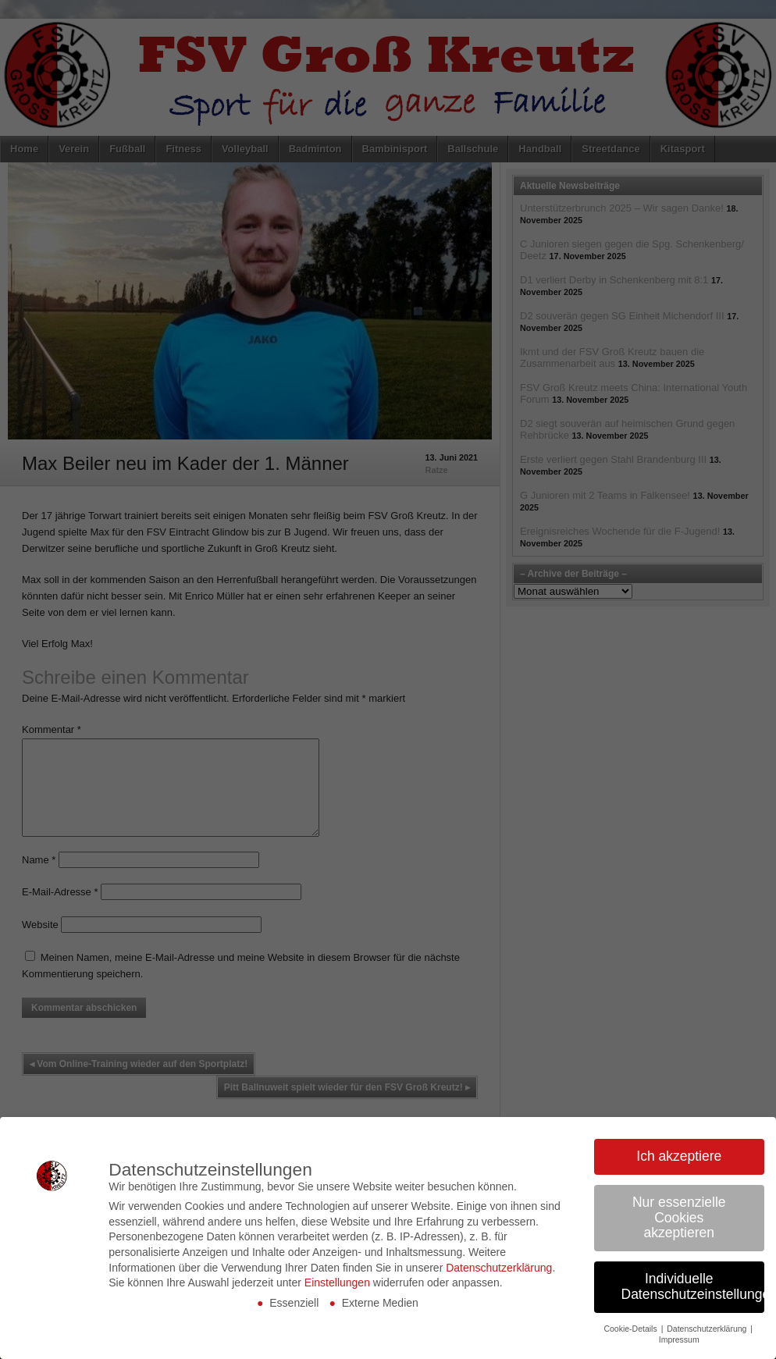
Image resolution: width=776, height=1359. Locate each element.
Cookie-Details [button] (631, 1328)
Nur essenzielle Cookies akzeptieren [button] (679, 1217)
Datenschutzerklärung (499, 1267)
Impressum (679, 1339)
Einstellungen (337, 1282)
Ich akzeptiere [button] (678, 1156)
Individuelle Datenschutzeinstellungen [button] (693, 1286)
